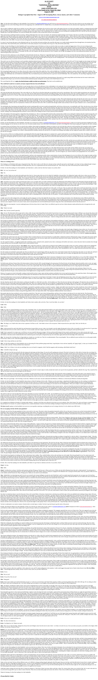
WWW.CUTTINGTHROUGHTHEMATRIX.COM (49, 17)
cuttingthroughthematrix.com (59, 506)
